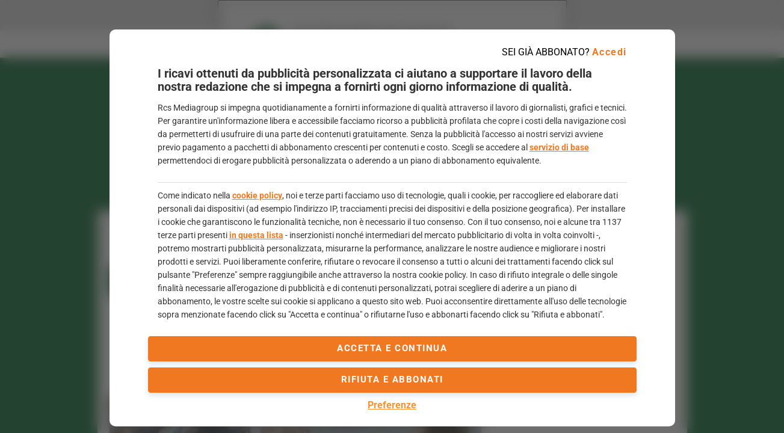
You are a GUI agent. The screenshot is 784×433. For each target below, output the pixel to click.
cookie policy (257, 195)
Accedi (609, 52)
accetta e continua (392, 348)
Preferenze (392, 405)
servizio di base (559, 147)
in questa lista (256, 235)
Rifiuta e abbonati (392, 379)
